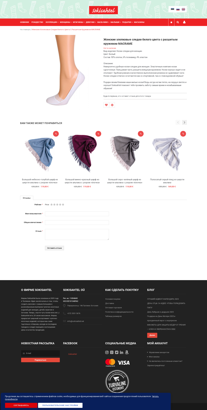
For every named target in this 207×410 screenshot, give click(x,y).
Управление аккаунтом (159, 352)
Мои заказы (154, 357)
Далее (152, 335)
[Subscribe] (40, 360)
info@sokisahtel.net (75, 321)
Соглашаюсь (21, 405)
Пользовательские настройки (60, 405)
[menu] (83, 22)
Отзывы (26, 198)
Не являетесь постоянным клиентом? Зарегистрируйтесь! (164, 363)
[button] (184, 122)
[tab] (26, 198)
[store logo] (103, 10)
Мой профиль (184, 22)
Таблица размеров (113, 316)
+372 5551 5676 (73, 313)
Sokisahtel (72, 354)
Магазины (139, 22)
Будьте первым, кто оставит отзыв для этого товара (127, 96)
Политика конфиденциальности (119, 312)
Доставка (109, 303)
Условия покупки (112, 299)
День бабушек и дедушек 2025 (160, 312)
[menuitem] (25, 22)
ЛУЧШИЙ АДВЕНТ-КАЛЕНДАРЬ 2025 (163, 299)
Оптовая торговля (113, 308)
